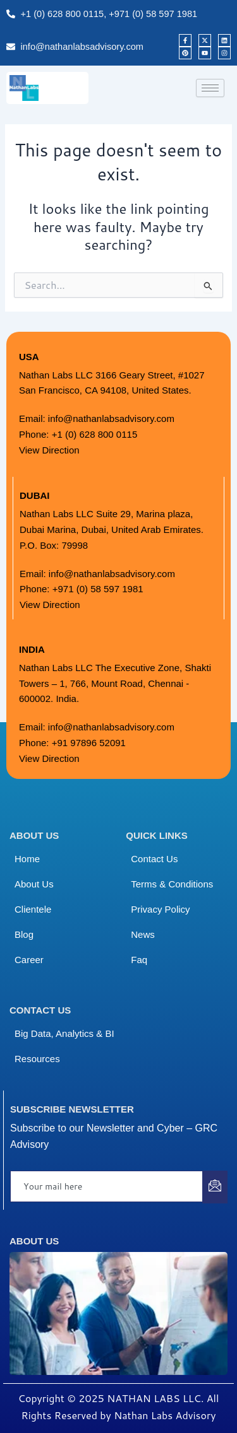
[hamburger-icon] (210, 88)
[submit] (215, 1187)
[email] (107, 1186)
